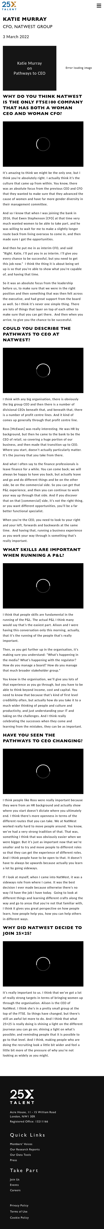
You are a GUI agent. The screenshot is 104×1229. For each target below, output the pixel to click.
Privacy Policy (19, 1205)
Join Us (15, 1180)
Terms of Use (19, 1212)
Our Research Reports (25, 1149)
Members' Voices (21, 1144)
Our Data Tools (20, 1155)
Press (13, 1160)
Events (14, 1185)
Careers (15, 1190)
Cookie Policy (19, 1218)
